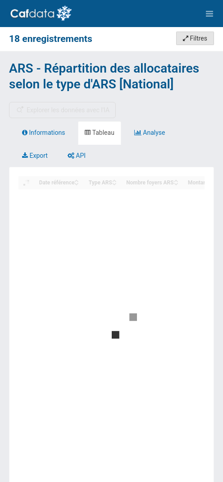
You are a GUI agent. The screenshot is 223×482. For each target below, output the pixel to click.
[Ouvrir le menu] (209, 13)
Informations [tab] (43, 132)
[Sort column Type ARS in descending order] (114, 183)
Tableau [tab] (99, 132)
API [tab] (77, 155)
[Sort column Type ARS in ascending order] (114, 180)
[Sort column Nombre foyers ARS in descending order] (176, 183)
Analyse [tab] (149, 132)
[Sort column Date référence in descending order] (76, 183)
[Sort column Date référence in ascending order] (76, 180)
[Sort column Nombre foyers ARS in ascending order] (176, 180)
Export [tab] (35, 155)
